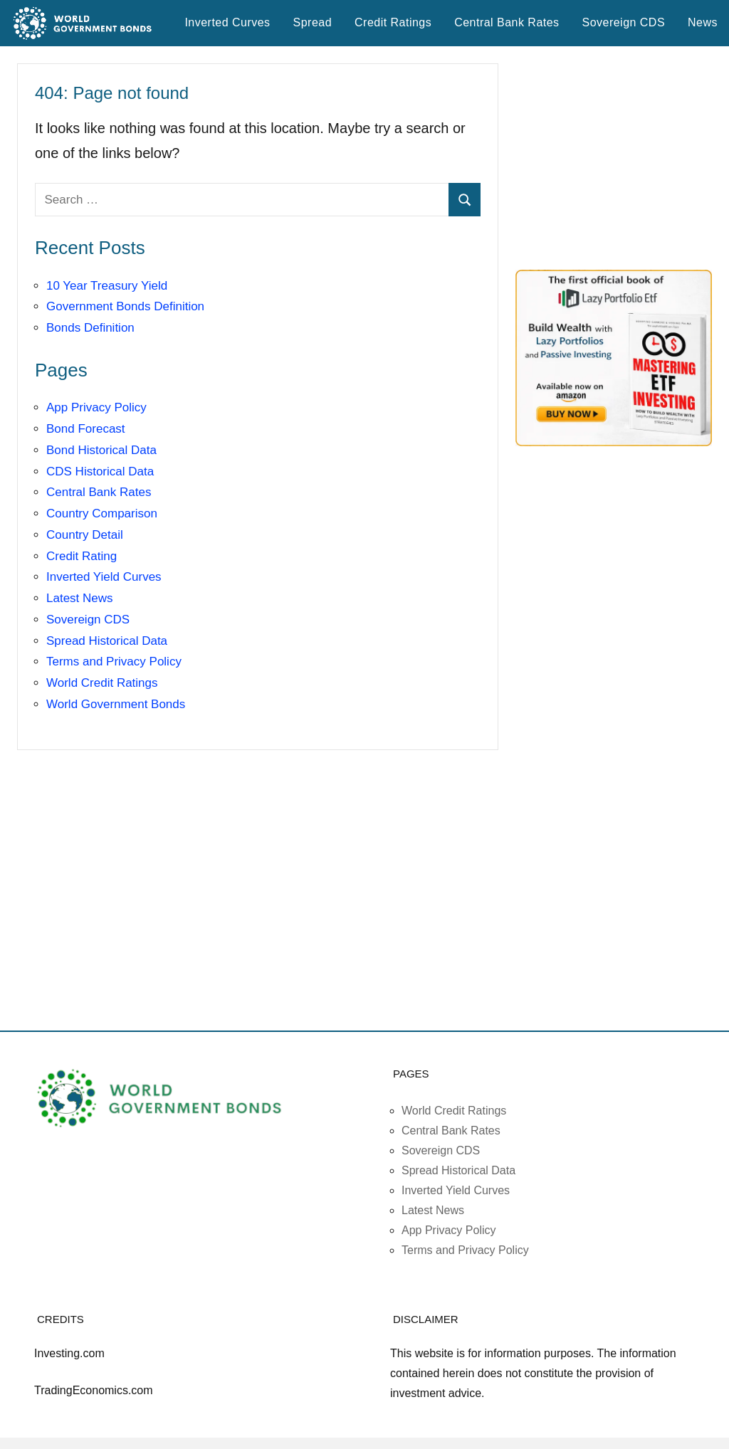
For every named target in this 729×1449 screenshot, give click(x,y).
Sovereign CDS (624, 22)
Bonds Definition (90, 327)
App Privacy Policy (96, 407)
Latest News (79, 598)
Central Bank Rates (506, 22)
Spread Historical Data (106, 641)
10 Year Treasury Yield (106, 286)
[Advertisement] (622, 158)
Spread (312, 22)
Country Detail (84, 535)
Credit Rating (81, 556)
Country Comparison (101, 513)
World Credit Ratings (102, 683)
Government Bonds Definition (125, 306)
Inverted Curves (227, 22)
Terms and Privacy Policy (114, 661)
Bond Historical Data (101, 450)
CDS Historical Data (100, 471)
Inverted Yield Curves (104, 577)
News (703, 22)
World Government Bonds (115, 704)
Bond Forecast (85, 429)
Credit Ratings (393, 22)
